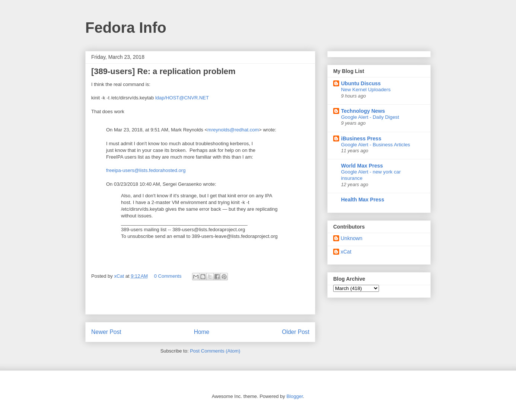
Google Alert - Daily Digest (370, 117)
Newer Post (106, 332)
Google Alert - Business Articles (375, 144)
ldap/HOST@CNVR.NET (182, 98)
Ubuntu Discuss (361, 83)
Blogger (294, 396)
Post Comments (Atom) (215, 351)
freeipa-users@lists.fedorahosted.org (145, 170)
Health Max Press (362, 200)
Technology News (363, 111)
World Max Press (362, 166)
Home (202, 332)
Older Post (295, 332)
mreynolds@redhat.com (233, 130)
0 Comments (168, 276)
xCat (346, 252)
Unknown (351, 238)
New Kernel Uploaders (366, 89)
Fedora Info (125, 27)
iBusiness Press (361, 138)
